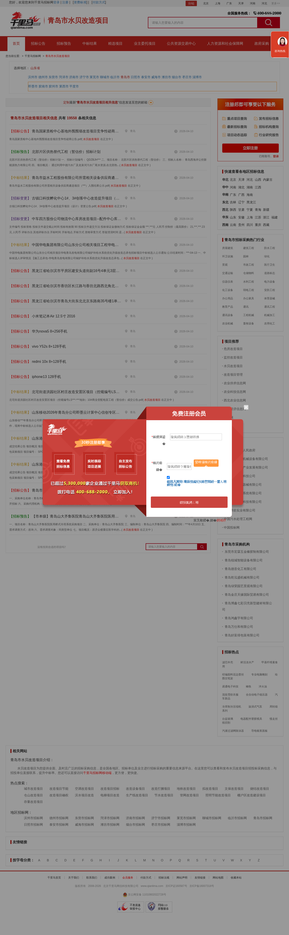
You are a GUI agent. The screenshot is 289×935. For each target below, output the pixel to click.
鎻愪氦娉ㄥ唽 (189, 502)
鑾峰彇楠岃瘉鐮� (206, 463)
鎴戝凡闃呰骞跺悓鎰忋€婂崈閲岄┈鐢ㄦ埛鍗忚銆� (197, 483)
